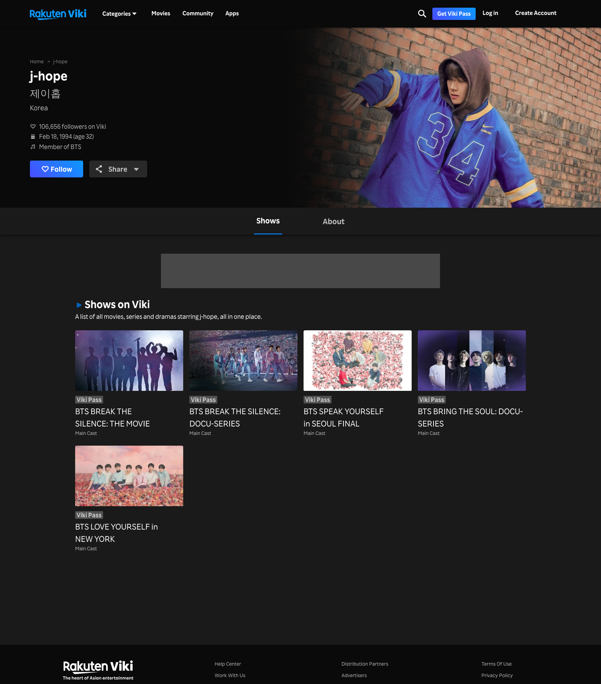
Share (117, 169)
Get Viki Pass (454, 13)
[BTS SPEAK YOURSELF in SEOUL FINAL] (358, 380)
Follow (57, 169)
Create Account (536, 12)
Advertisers (354, 675)
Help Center (228, 663)
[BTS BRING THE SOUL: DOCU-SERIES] (472, 380)
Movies (160, 13)
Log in (490, 12)
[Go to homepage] (58, 14)
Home (37, 61)
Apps (232, 13)
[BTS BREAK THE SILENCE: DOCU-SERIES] (243, 380)
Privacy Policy (497, 675)
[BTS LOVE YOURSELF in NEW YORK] (129, 495)
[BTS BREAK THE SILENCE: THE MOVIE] (129, 380)
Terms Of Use (496, 663)
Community (197, 13)
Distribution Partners (365, 663)
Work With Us (230, 675)
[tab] (268, 221)
